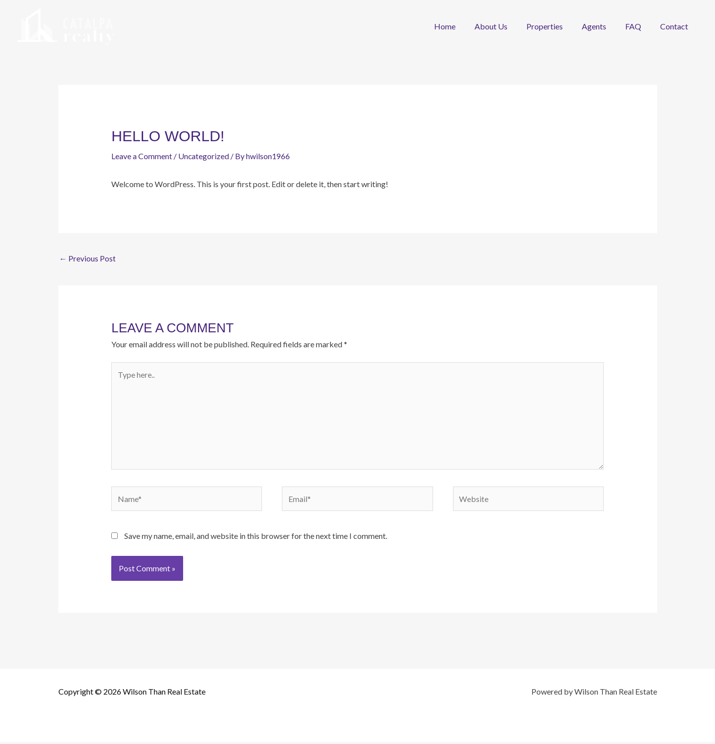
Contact (676, 26)
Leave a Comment (141, 156)
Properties (555, 26)
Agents (601, 26)
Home (461, 26)
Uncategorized (204, 156)
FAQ (638, 26)
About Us (504, 26)
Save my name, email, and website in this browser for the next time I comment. (255, 537)
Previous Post (87, 257)
